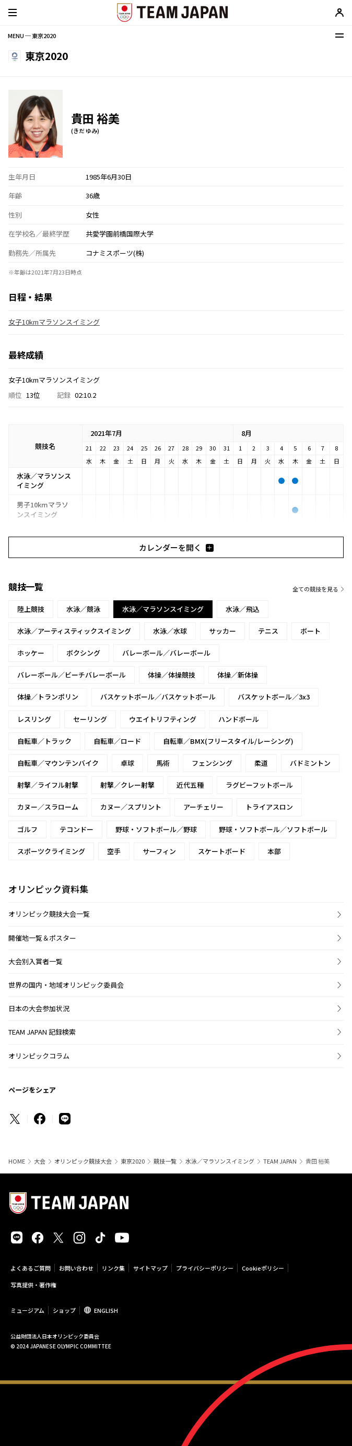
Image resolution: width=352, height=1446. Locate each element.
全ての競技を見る (315, 589)
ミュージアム (27, 1310)
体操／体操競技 (171, 675)
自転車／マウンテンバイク (58, 763)
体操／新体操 (237, 675)
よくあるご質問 (30, 1268)
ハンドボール (238, 719)
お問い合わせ (76, 1268)
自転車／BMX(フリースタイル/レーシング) (228, 741)
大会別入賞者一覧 (35, 961)
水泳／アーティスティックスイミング (74, 631)
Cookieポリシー (263, 1268)
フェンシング (212, 763)
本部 (274, 851)
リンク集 (113, 1268)
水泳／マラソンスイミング (219, 1161)
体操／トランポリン (47, 697)
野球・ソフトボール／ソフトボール (273, 829)
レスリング (34, 719)
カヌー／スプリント (130, 807)
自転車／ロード (117, 741)
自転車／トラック (44, 741)
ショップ (64, 1310)
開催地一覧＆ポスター (42, 938)
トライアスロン (269, 807)
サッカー (222, 631)
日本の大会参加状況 (38, 1008)
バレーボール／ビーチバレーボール (71, 675)
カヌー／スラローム (47, 807)
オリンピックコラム (38, 1056)
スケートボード (221, 851)
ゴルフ (27, 829)
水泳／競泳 (83, 609)
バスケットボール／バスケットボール (158, 697)
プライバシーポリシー (204, 1268)
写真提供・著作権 (33, 1285)
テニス (268, 631)
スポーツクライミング (51, 851)
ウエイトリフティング (162, 719)
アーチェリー (203, 807)
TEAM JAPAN (280, 1161)
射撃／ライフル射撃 (47, 785)
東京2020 (133, 1161)
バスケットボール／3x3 (274, 697)
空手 (114, 851)
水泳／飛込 (243, 609)
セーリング (90, 719)
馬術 (163, 763)
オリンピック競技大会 (83, 1161)
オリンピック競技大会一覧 (49, 914)
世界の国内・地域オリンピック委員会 (66, 985)
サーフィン (159, 851)
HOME (16, 1161)
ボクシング (83, 653)
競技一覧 (165, 1161)
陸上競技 (30, 609)
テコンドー (76, 829)
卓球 (127, 763)
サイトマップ (150, 1268)
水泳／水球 (170, 631)
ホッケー (30, 653)
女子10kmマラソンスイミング (54, 322)
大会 (39, 1161)
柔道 (261, 763)
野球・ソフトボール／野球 (156, 829)
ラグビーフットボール (259, 785)
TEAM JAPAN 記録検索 (42, 1032)
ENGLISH (106, 1310)
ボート (310, 631)
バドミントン (310, 763)
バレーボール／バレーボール (166, 653)
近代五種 (190, 785)
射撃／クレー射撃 (127, 785)
